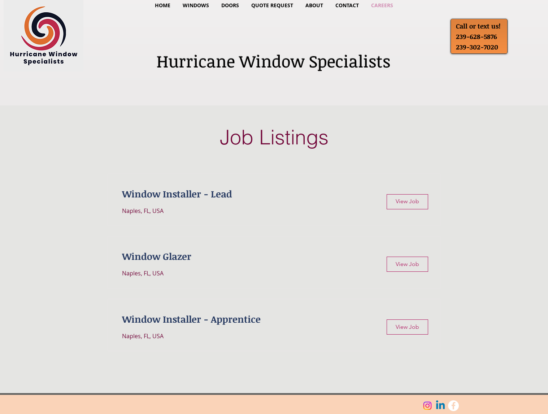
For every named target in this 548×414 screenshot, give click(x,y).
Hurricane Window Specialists (274, 61)
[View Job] (407, 201)
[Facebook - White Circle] (453, 405)
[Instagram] (427, 405)
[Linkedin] (440, 405)
